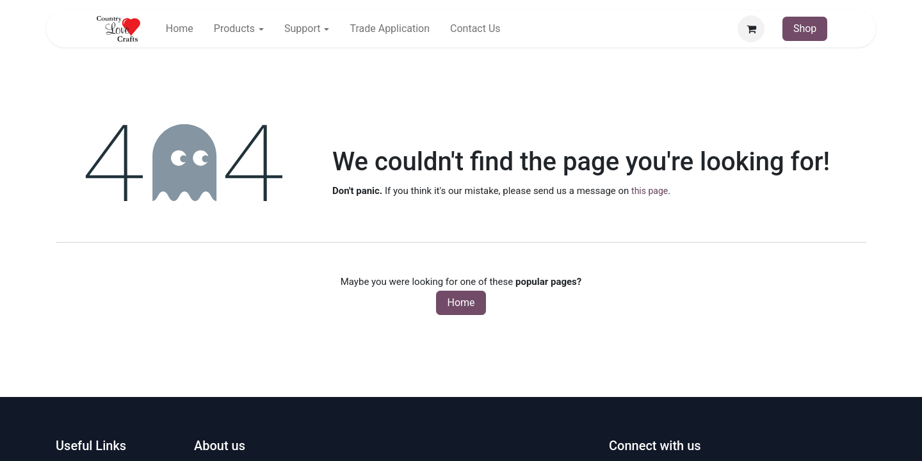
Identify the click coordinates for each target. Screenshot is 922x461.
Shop (804, 28)
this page (649, 191)
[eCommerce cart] (751, 28)
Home (460, 302)
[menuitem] (180, 29)
